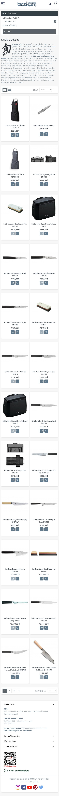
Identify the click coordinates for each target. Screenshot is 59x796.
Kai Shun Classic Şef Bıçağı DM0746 (15, 570)
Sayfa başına (40, 691)
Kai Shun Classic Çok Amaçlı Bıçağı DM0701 (44, 422)
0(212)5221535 (9, 721)
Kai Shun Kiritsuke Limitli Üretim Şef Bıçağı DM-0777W (44, 668)
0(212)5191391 (9, 724)
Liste (9, 90)
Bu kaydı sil (55, 21)
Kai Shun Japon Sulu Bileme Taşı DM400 (43, 570)
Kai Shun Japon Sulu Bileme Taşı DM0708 (15, 225)
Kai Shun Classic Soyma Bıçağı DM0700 (15, 323)
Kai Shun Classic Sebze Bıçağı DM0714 (44, 274)
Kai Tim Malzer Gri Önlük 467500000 (15, 175)
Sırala (35, 90)
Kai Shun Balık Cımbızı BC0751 (44, 125)
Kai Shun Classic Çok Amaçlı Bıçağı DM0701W (15, 521)
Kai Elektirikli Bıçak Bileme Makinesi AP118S (15, 422)
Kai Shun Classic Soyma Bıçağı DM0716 (44, 373)
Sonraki (19, 691)
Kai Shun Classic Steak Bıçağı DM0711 (15, 373)
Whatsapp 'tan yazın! (25, 721)
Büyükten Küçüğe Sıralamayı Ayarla (54, 89)
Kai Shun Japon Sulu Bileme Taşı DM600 (43, 323)
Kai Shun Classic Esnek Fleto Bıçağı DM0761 (44, 619)
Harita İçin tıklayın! (11, 714)
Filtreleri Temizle (10, 25)
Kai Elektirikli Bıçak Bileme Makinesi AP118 (44, 225)
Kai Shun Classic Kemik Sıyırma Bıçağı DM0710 (15, 619)
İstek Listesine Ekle (17, 135)
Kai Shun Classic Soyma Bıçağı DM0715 (15, 274)
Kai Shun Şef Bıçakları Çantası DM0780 (15, 471)
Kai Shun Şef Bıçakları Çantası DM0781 (44, 175)
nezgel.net (34, 781)
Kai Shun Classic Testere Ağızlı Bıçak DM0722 (44, 521)
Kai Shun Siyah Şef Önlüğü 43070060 (15, 126)
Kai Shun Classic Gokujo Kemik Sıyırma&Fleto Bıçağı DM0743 (15, 668)
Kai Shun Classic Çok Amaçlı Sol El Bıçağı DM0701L (44, 471)
